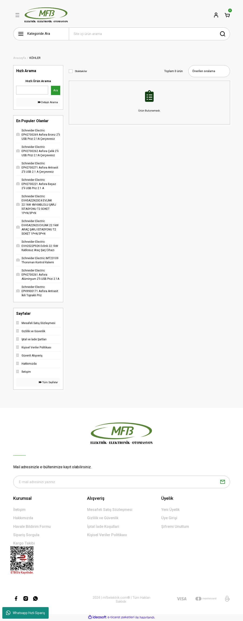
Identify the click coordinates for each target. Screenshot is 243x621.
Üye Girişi (169, 518)
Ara (55, 90)
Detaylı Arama (48, 102)
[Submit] (222, 482)
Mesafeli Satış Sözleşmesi (109, 510)
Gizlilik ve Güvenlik (102, 518)
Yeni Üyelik (170, 510)
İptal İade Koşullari (103, 527)
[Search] (149, 33)
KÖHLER (35, 58)
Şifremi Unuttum (175, 527)
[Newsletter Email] (121, 482)
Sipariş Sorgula (26, 535)
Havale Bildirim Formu (32, 527)
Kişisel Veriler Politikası (107, 535)
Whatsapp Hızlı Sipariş (25, 612)
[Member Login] (216, 15)
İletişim (19, 510)
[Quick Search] (32, 90)
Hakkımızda (23, 518)
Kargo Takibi (24, 543)
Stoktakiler (81, 71)
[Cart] (227, 15)
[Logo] (46, 15)
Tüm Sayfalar (48, 382)
